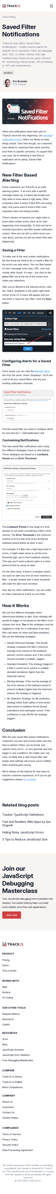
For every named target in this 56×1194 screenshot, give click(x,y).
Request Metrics (11, 1013)
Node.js (6, 992)
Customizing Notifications (20, 440)
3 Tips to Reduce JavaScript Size (24, 839)
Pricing (6, 960)
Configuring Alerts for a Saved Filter (26, 363)
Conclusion (13, 730)
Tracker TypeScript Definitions (23, 814)
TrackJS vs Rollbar (12, 1081)
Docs (5, 1039)
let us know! (29, 779)
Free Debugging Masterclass (17, 1060)
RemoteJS (8, 1019)
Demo (5, 965)
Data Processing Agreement (17, 1150)
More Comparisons (12, 1087)
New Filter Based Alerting (19, 177)
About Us (7, 1101)
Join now (11, 915)
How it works (9, 970)
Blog (4, 1044)
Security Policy (10, 1144)
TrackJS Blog (9, 17)
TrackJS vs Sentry (12, 1076)
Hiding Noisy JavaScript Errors (23, 832)
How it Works (15, 605)
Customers (8, 1107)
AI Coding (7, 997)
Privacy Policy (10, 1139)
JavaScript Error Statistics (16, 1055)
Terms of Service (11, 1134)
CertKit (6, 1024)
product (8, 72)
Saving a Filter (13, 250)
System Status (10, 1117)
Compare (8, 1070)
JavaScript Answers (13, 1049)
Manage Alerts (42, 371)
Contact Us (8, 1112)
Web (4, 987)
